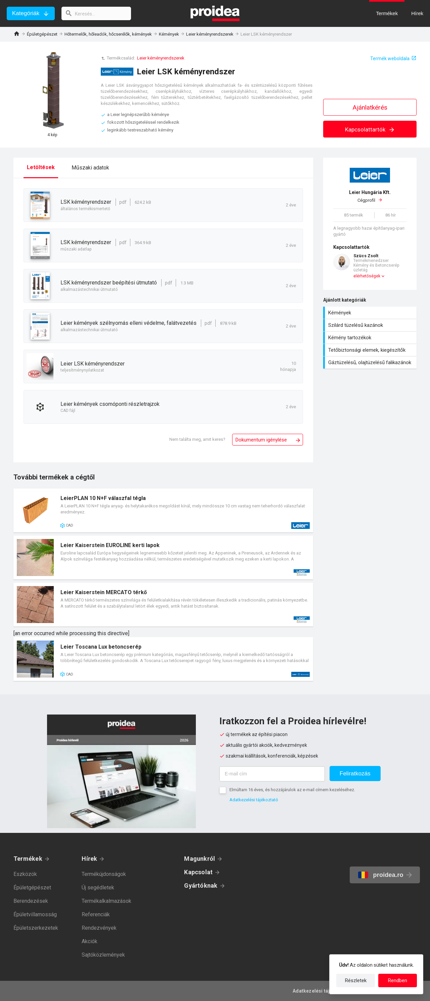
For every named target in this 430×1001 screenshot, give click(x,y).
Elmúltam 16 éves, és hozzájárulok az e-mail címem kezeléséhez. (292, 789)
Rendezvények (99, 928)
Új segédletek (98, 887)
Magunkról (199, 858)
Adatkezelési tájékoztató (253, 799)
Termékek (27, 858)
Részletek (356, 980)
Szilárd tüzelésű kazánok (371, 325)
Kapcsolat (198, 872)
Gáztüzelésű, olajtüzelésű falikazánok (371, 362)
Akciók (89, 941)
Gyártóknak (200, 885)
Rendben (397, 980)
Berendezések (30, 901)
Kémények (169, 34)
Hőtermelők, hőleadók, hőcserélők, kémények (108, 34)
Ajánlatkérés (370, 107)
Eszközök (25, 874)
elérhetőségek (366, 276)
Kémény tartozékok (371, 338)
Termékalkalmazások (106, 901)
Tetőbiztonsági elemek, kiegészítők (371, 350)
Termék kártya (163, 510)
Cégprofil (369, 196)
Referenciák (96, 914)
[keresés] (96, 13)
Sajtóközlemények (103, 955)
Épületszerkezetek (35, 928)
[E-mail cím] (272, 773)
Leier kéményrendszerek (209, 34)
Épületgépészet (42, 34)
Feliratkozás (355, 773)
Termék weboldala (390, 58)
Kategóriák (25, 13)
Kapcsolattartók (370, 129)
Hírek (89, 858)
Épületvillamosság (35, 914)
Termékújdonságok (104, 874)
